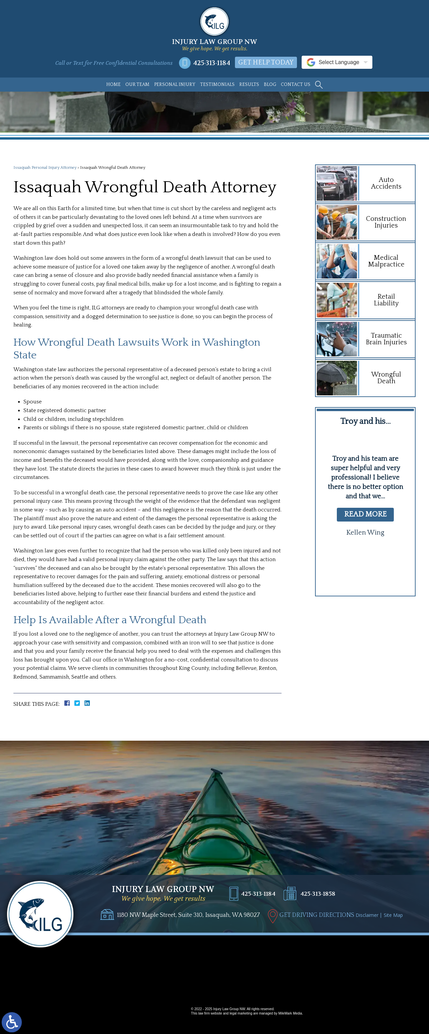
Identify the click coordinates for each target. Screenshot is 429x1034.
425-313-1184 (211, 63)
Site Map (393, 915)
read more (365, 514)
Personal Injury (174, 84)
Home (113, 84)
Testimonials (217, 84)
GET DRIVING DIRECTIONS (317, 915)
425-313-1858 (317, 894)
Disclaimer (367, 915)
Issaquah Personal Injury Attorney (44, 167)
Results (249, 84)
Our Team (137, 84)
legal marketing (241, 1013)
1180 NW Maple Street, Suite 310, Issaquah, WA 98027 (188, 915)
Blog (270, 84)
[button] (352, 572)
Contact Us (295, 84)
